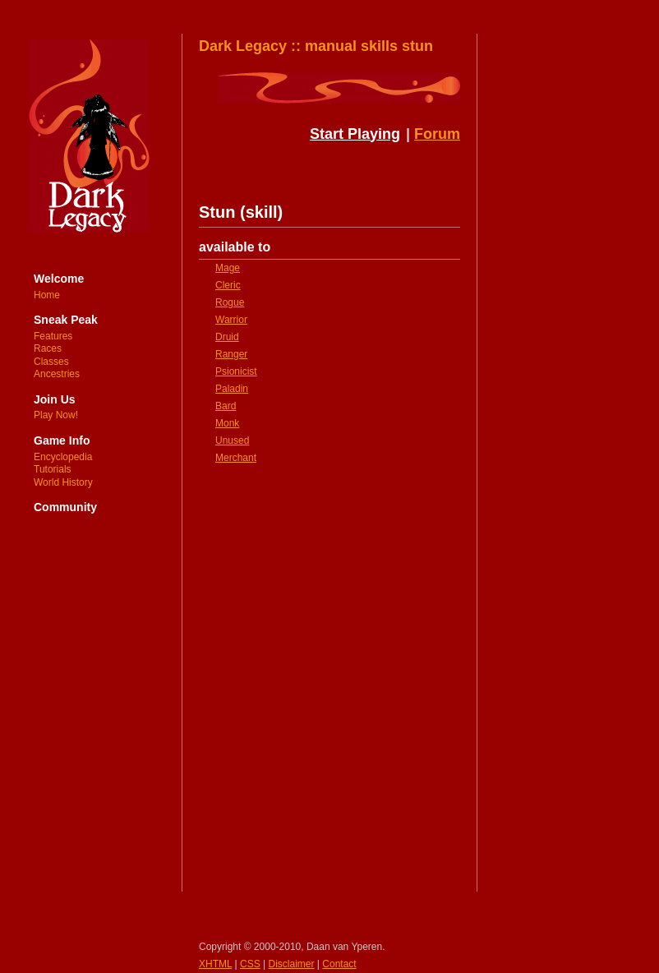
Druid (227, 337)
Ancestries (57, 374)
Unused (232, 440)
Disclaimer (292, 964)
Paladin (231, 388)
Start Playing (355, 134)
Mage (227, 268)
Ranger (231, 354)
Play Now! (56, 415)
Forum (437, 134)
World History (63, 482)
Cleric (228, 285)
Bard (225, 406)
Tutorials (52, 469)
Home (47, 295)
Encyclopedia (63, 457)
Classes (51, 361)
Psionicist (236, 371)
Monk (227, 423)
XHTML (215, 964)
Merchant (235, 457)
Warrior (231, 319)
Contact (339, 964)
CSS (250, 964)
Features (53, 336)
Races (48, 348)
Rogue (229, 302)
